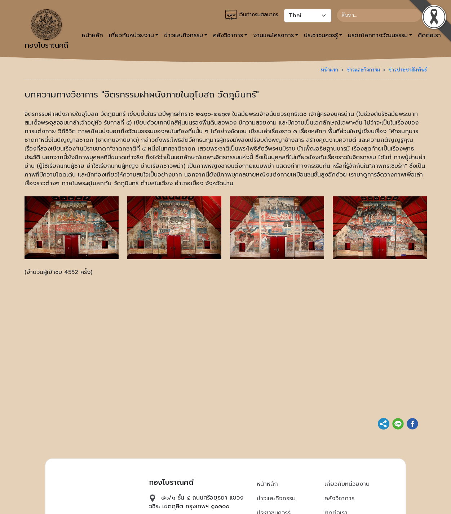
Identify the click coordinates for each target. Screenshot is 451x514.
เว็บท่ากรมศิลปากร (251, 15)
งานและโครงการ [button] (273, 35)
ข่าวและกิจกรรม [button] (183, 35)
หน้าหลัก (92, 35)
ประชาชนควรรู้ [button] (321, 35)
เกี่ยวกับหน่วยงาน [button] (131, 35)
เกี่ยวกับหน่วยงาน (347, 484)
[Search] (379, 15)
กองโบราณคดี (46, 30)
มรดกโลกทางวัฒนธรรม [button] (378, 35)
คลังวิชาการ (339, 498)
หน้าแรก (329, 69)
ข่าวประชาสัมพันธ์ (408, 69)
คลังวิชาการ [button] (228, 35)
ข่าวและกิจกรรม (363, 69)
